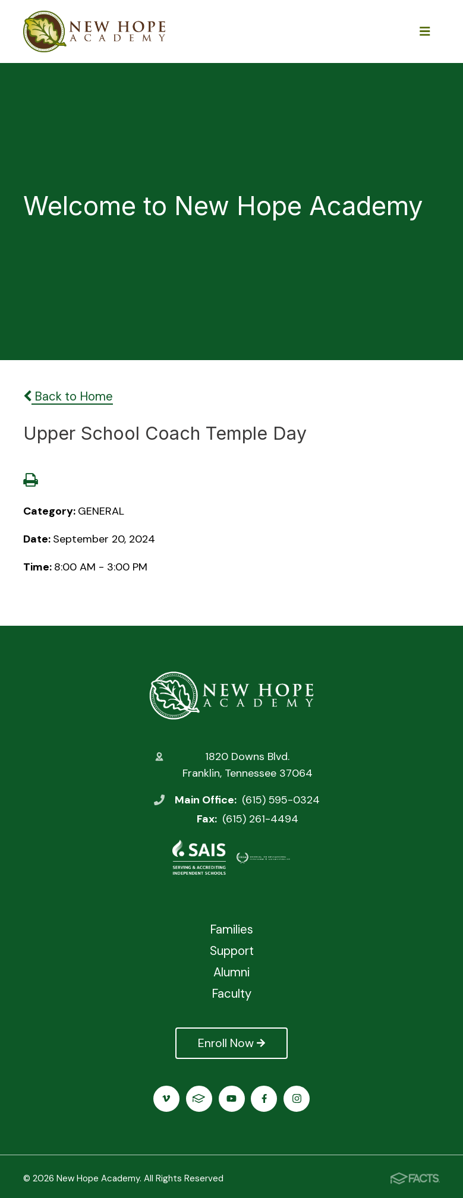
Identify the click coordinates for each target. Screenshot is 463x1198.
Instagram (296, 1098)
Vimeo (166, 1098)
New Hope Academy (231, 695)
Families (231, 929)
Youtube (231, 1098)
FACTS (199, 1098)
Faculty (231, 993)
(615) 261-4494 (260, 819)
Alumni (231, 972)
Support (232, 951)
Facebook (264, 1098)
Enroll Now (231, 1043)
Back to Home (68, 396)
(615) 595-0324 (281, 800)
